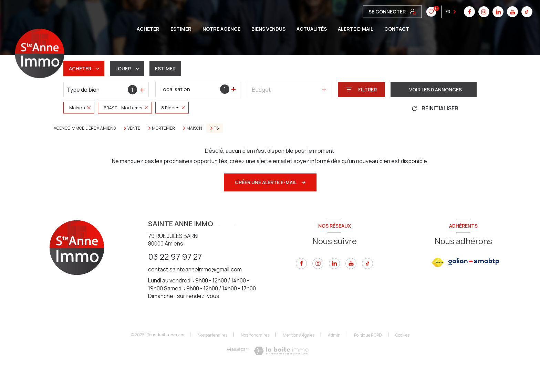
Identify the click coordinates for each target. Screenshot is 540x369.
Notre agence (221, 29)
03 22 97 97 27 (175, 256)
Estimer (165, 68)
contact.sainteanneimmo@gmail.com (195, 269)
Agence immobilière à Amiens (85, 128)
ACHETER (148, 29)
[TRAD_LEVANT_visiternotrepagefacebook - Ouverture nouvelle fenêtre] (301, 263)
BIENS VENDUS (268, 29)
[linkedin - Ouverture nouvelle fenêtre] (334, 263)
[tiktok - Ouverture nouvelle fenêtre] (425, 11)
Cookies (402, 335)
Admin (334, 335)
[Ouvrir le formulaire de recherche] (361, 89)
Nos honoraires (255, 335)
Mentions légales (298, 335)
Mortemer (163, 128)
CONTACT (396, 29)
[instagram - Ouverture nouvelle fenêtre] (317, 263)
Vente (133, 128)
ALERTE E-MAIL (355, 29)
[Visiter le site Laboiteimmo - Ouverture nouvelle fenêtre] (281, 351)
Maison (194, 128)
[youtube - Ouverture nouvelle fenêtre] (411, 11)
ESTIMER (180, 29)
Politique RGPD (368, 335)
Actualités (312, 29)
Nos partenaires (212, 335)
